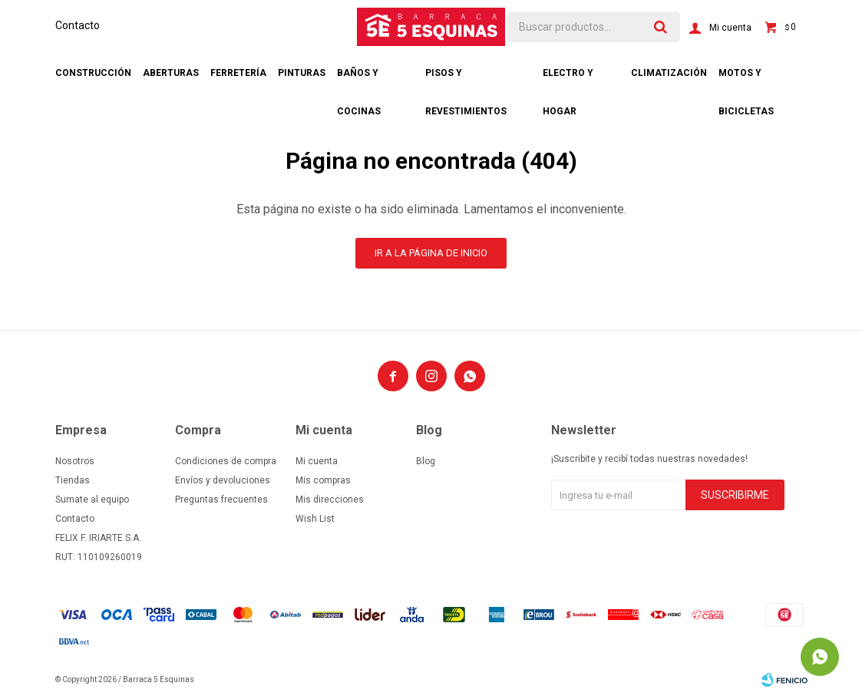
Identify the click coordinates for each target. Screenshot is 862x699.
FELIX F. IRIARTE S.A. (98, 537)
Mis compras (323, 480)
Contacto (77, 25)
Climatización (669, 73)
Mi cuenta (317, 461)
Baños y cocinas (359, 80)
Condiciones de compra (225, 461)
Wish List (315, 518)
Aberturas (171, 73)
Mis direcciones (330, 499)
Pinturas (301, 73)
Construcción (93, 73)
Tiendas (72, 480)
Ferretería (238, 73)
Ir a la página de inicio (431, 253)
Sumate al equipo (92, 499)
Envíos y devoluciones (222, 480)
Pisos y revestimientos (466, 80)
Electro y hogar (568, 80)
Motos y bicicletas (746, 80)
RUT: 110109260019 (98, 557)
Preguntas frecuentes (221, 499)
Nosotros (74, 461)
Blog (425, 461)
